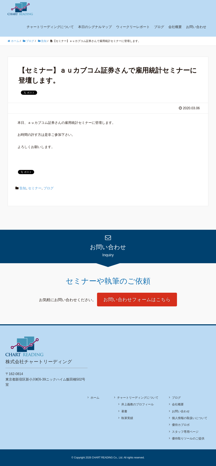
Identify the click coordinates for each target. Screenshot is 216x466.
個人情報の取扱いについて (189, 418)
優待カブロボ (181, 424)
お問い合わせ (196, 27)
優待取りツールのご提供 (188, 438)
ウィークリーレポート (133, 27)
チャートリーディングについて (50, 27)
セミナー (35, 188)
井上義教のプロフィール (137, 404)
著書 (124, 411)
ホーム (94, 397)
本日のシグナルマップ (95, 27)
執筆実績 (127, 418)
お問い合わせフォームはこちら (137, 299)
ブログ (159, 27)
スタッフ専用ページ (185, 431)
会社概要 (175, 27)
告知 (22, 188)
